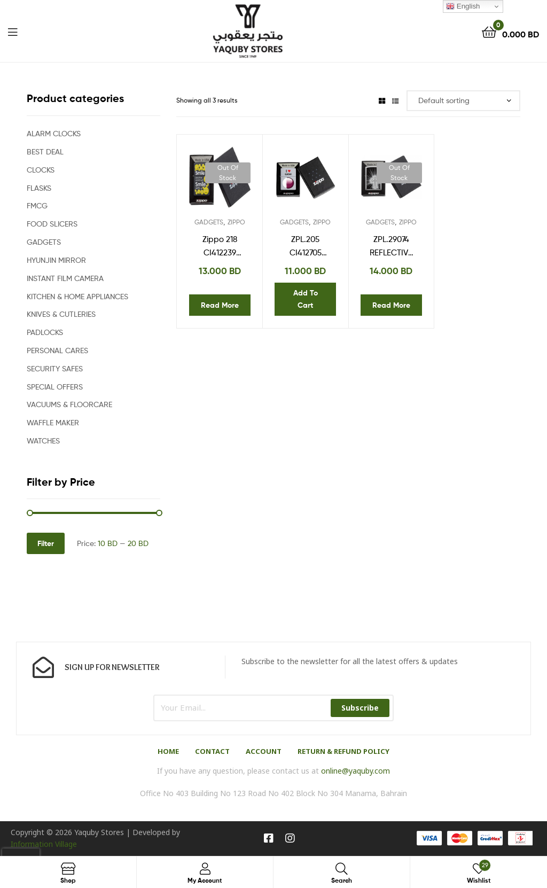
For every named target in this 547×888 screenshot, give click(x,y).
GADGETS (208, 222)
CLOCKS (40, 169)
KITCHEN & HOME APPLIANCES (77, 296)
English (463, 6)
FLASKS (39, 187)
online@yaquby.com (355, 771)
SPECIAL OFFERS (55, 386)
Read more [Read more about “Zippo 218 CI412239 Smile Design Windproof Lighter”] (220, 305)
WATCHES (43, 440)
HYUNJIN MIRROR (56, 259)
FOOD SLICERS (52, 223)
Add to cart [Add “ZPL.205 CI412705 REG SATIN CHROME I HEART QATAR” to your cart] (305, 299)
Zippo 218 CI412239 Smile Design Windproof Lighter (219, 247)
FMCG (37, 205)
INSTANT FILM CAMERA (65, 278)
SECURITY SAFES (55, 368)
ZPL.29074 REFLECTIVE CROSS (391, 247)
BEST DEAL (45, 151)
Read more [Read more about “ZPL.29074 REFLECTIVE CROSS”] (391, 305)
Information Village (44, 844)
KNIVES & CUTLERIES (61, 313)
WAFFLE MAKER (53, 422)
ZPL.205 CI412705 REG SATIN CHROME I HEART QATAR (305, 247)
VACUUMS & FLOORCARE (69, 404)
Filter (45, 543)
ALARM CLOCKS (54, 133)
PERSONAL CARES (57, 350)
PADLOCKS (45, 332)
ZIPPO (236, 222)
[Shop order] (463, 100)
